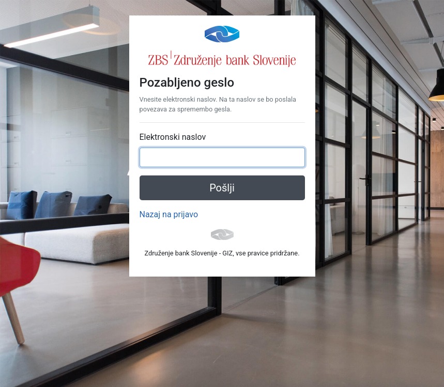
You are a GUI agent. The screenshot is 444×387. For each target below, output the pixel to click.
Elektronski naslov (173, 137)
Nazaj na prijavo (169, 214)
